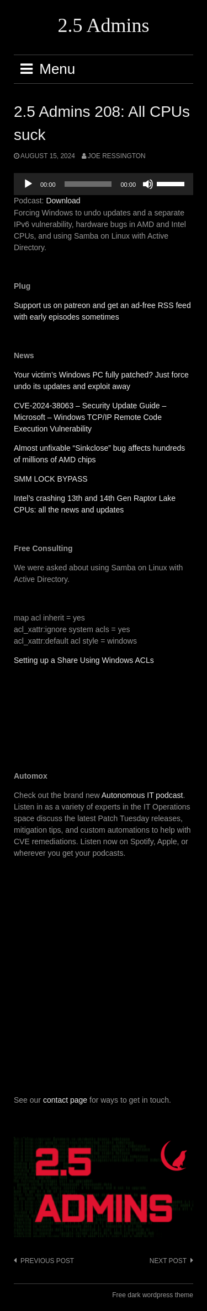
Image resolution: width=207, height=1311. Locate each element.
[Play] (28, 184)
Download (63, 200)
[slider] (88, 184)
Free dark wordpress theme (152, 1295)
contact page (65, 1100)
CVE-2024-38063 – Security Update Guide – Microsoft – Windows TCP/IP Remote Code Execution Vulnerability (90, 417)
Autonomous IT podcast (142, 795)
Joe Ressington (117, 156)
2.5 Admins (103, 25)
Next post (168, 1261)
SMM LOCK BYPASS (51, 478)
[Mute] (147, 184)
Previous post (47, 1261)
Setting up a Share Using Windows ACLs (84, 660)
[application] (103, 184)
